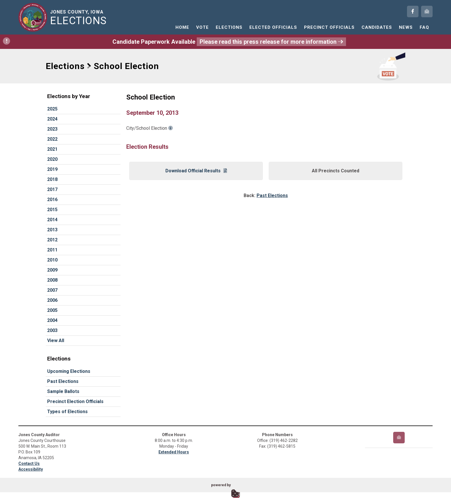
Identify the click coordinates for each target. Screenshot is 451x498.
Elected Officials (273, 27)
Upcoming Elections (68, 371)
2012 (52, 240)
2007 (52, 290)
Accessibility (30, 469)
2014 (52, 219)
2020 (52, 159)
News (406, 27)
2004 (52, 320)
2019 (52, 169)
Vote (202, 27)
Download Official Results (196, 170)
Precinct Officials (329, 27)
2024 (52, 119)
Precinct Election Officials (75, 401)
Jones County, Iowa (79, 17)
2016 (52, 199)
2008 (52, 280)
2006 (52, 300)
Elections (229, 27)
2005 (52, 310)
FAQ (424, 27)
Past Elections (63, 381)
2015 (52, 209)
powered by (221, 485)
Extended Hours (173, 452)
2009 (52, 270)
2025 (52, 109)
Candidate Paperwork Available (174, 41)
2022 (52, 139)
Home (182, 27)
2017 (52, 189)
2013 (52, 229)
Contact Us (29, 463)
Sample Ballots (63, 391)
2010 (52, 260)
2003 (52, 330)
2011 (52, 250)
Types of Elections (67, 411)
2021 (52, 149)
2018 (52, 179)
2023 (52, 129)
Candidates (377, 27)
